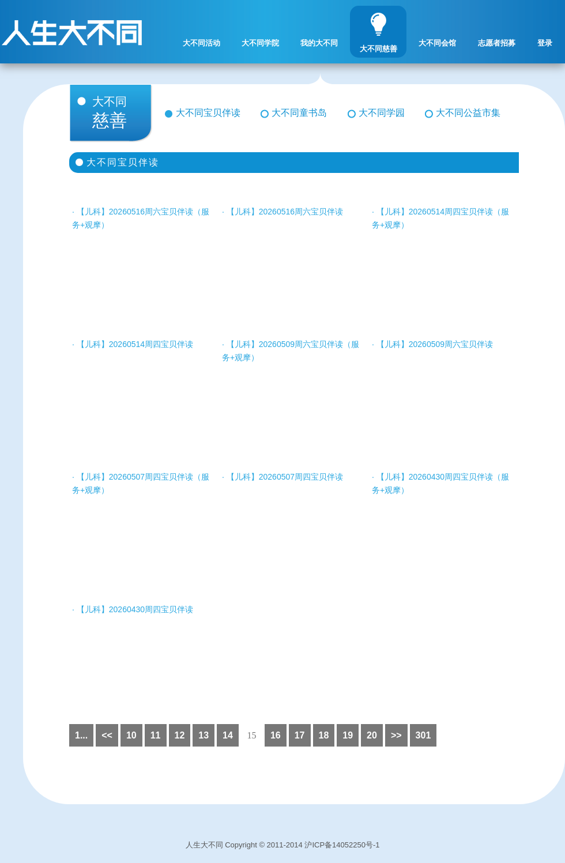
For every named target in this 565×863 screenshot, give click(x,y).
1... (81, 735)
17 (300, 735)
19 (347, 735)
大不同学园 (382, 113)
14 (228, 735)
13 (203, 735)
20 (372, 735)
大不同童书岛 (299, 113)
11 (155, 735)
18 (324, 735)
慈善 (119, 113)
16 (275, 735)
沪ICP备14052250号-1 (341, 845)
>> (396, 735)
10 (131, 735)
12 (180, 735)
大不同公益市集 (468, 113)
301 (423, 735)
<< (106, 735)
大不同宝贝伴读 (208, 113)
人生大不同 (204, 845)
